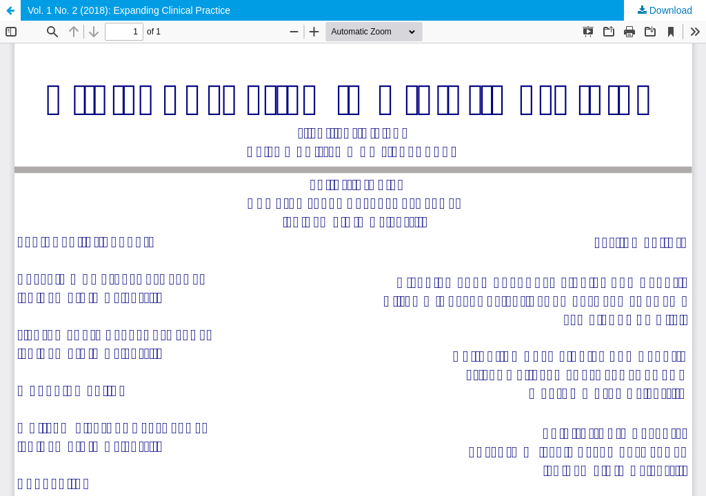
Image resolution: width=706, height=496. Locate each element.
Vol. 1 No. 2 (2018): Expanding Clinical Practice (129, 10)
